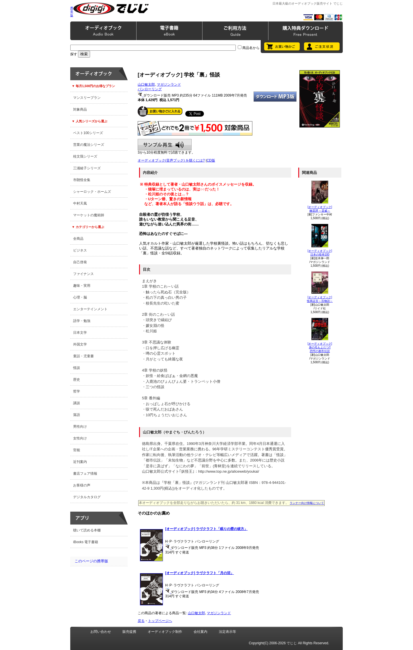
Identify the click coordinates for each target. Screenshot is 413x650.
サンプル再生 (165, 144)
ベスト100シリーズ (88, 133)
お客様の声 (81, 485)
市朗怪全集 (81, 180)
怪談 (76, 368)
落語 (76, 415)
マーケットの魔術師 (88, 215)
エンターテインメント (90, 309)
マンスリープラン (87, 98)
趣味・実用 (81, 286)
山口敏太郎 (146, 85)
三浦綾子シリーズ (87, 168)
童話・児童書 (83, 356)
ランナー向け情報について (307, 502)
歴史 (76, 380)
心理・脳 (80, 297)
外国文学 (80, 344)
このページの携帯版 (91, 561)
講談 (76, 403)
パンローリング (150, 89)
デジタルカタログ (87, 497)
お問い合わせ (100, 632)
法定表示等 (227, 632)
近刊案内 (80, 462)
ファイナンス (83, 274)
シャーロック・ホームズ (92, 192)
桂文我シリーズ (85, 156)
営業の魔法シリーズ (88, 145)
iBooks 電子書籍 (85, 542)
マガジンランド (169, 85)
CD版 (210, 160)
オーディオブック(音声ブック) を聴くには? (171, 160)
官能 (76, 450)
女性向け (80, 438)
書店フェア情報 (85, 474)
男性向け (80, 427)
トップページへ (160, 621)
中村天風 (80, 203)
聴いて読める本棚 (87, 530)
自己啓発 (80, 262)
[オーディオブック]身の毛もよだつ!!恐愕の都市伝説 (319, 347)
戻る (141, 621)
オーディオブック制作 (165, 632)
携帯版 (71, 11)
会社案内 (200, 632)
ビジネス (80, 250)
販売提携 (129, 632)
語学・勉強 (81, 321)
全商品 (78, 239)
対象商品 (80, 109)
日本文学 (80, 333)
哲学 (76, 391)
